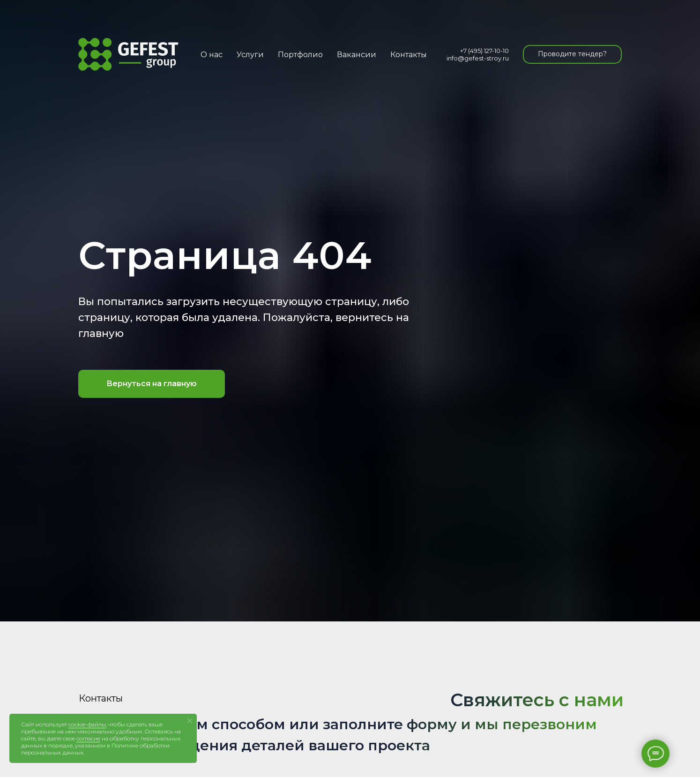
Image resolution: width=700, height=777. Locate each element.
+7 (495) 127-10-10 (484, 50)
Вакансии (356, 54)
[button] (572, 54)
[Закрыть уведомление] (189, 720)
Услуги (250, 54)
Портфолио (300, 54)
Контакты (408, 54)
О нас (212, 54)
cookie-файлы (87, 724)
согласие (88, 738)
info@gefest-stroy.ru (478, 58)
